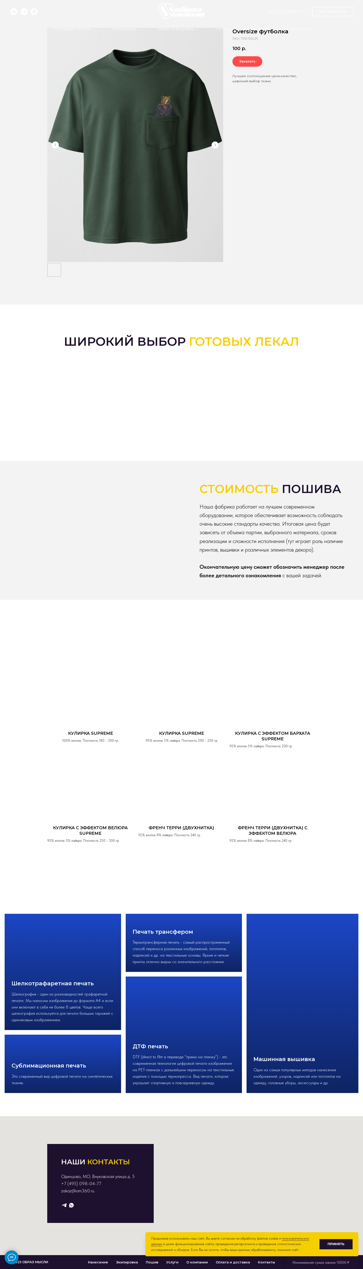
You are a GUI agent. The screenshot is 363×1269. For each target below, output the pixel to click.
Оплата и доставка (233, 1262)
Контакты (301, 29)
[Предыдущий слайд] (55, 144)
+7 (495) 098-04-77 (285, 11)
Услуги (223, 29)
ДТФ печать (150, 1046)
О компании (197, 1262)
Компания (260, 29)
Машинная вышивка (284, 1059)
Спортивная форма (71, 29)
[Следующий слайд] (215, 144)
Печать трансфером (163, 931)
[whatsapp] (34, 11)
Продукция (124, 29)
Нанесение (98, 1262)
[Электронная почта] (13, 11)
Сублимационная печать (49, 1065)
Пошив (152, 1262)
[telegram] (24, 11)
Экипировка (127, 1262)
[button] (333, 11)
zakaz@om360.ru (77, 1191)
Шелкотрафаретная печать (53, 983)
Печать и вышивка (176, 29)
